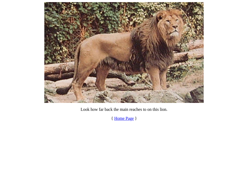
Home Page (124, 118)
